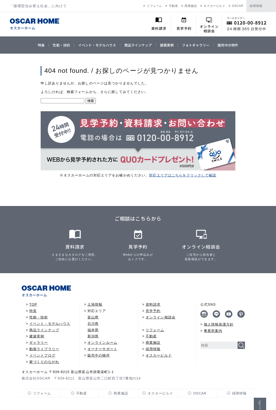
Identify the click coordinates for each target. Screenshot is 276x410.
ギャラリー (38, 343)
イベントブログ (42, 355)
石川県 (93, 324)
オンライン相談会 (160, 317)
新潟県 (93, 336)
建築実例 (167, 45)
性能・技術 (61, 45)
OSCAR (237, 6)
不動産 (173, 6)
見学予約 (153, 311)
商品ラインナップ (138, 45)
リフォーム (154, 6)
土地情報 (94, 304)
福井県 (93, 330)
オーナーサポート (102, 349)
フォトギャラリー (195, 45)
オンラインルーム (102, 343)
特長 (41, 45)
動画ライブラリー (44, 349)
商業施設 (191, 6)
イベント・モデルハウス (97, 45)
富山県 (93, 317)
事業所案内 (213, 331)
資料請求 (153, 304)
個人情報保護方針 (219, 324)
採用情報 (256, 6)
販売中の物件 (228, 45)
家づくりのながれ (44, 362)
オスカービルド (214, 6)
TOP (33, 304)
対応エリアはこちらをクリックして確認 (182, 175)
